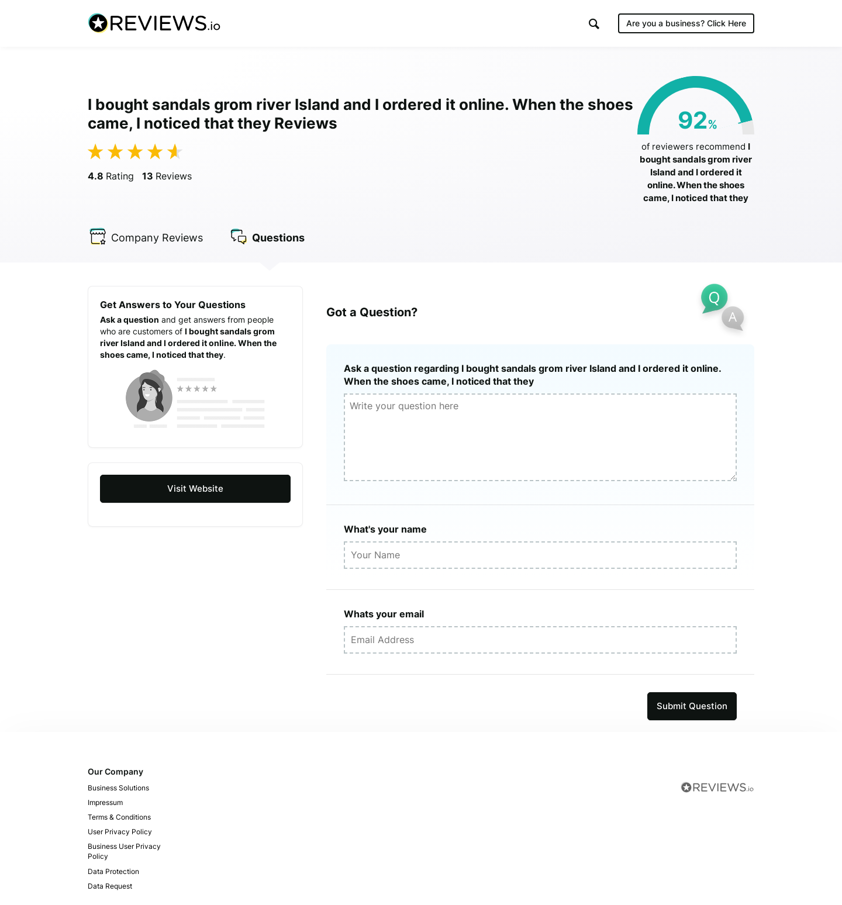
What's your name (385, 529)
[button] (594, 23)
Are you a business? (686, 23)
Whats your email (384, 614)
